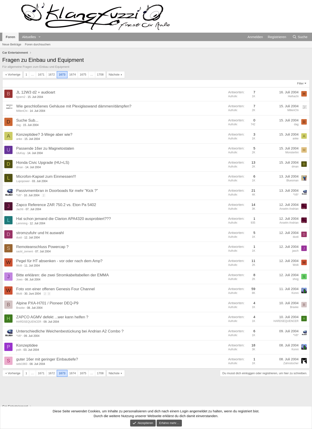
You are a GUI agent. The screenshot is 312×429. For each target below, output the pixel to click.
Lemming (21, 223)
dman (19, 167)
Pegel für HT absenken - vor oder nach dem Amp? (59, 261)
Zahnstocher (291, 363)
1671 (41, 74)
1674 (72, 74)
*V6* (19, 195)
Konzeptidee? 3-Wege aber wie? (44, 134)
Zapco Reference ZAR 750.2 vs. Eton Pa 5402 (56, 205)
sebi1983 (21, 364)
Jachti (19, 209)
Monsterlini (292, 152)
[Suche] (300, 37)
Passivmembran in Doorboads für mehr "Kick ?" (57, 190)
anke (19, 139)
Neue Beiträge (11, 44)
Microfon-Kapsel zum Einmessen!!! (46, 176)
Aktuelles (29, 37)
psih (18, 349)
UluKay (20, 153)
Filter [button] (300, 83)
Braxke (20, 307)
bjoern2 (20, 97)
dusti (19, 237)
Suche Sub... (27, 120)
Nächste (114, 74)
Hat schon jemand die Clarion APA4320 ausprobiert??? (63, 219)
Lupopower (23, 181)
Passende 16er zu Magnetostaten (45, 148)
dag (18, 125)
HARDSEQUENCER (28, 321)
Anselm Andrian (289, 208)
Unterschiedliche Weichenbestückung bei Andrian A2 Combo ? (70, 331)
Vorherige (14, 74)
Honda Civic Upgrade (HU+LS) (42, 162)
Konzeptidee (27, 345)
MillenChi (21, 110)
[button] (39, 37)
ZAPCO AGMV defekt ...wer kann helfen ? (52, 317)
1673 (62, 74)
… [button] (32, 74)
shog (296, 279)
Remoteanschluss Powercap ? (42, 247)
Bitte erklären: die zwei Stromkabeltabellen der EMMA (62, 275)
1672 (51, 74)
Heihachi (293, 96)
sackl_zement (24, 251)
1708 (100, 74)
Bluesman (292, 180)
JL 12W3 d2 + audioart (35, 92)
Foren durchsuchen (37, 44)
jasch (295, 250)
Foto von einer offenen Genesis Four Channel (55, 289)
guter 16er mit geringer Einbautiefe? (47, 359)
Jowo (19, 279)
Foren (10, 37)
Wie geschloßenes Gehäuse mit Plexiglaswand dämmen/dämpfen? (74, 106)
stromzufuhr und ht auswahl (40, 233)
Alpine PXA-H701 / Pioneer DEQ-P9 (47, 303)
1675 (83, 74)
